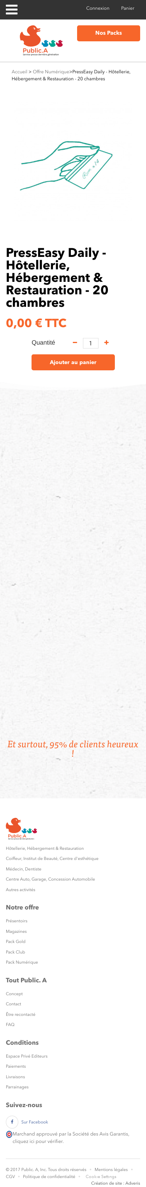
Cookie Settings (101, 1176)
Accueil (19, 71)
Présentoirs (16, 920)
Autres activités (20, 889)
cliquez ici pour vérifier (37, 1141)
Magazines (16, 931)
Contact (13, 1004)
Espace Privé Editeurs (26, 1056)
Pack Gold (16, 941)
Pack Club (15, 952)
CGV (10, 1176)
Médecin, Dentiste (23, 869)
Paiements (16, 1066)
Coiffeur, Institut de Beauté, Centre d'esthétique (52, 858)
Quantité (43, 343)
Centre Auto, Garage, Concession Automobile (50, 879)
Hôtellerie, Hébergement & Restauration (45, 848)
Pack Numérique (22, 962)
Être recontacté (20, 1014)
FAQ (10, 1024)
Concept (14, 993)
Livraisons (15, 1076)
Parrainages (17, 1087)
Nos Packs (108, 33)
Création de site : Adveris (115, 1183)
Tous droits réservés (67, 1169)
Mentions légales (111, 1169)
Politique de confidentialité (49, 1176)
